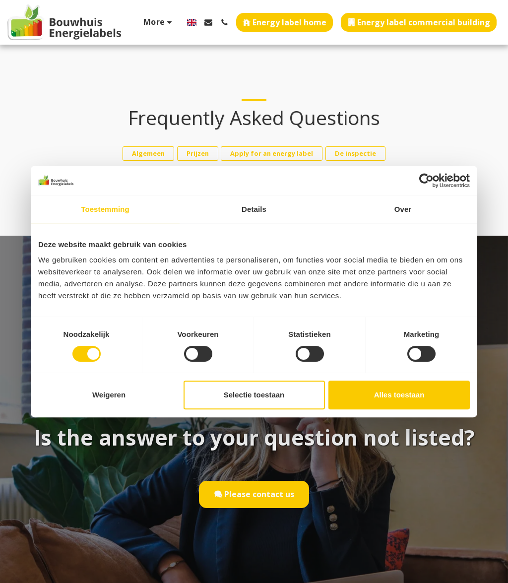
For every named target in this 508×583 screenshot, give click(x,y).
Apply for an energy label (271, 153)
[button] (208, 22)
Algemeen (148, 153)
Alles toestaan (399, 394)
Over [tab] (403, 209)
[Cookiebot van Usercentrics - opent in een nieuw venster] (426, 180)
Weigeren (109, 394)
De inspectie (355, 153)
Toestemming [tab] (105, 209)
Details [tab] (254, 209)
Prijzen (198, 153)
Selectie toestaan (254, 394)
